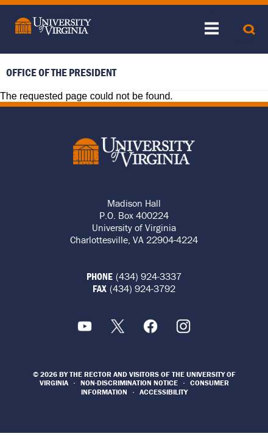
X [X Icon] (117, 326)
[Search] (249, 29)
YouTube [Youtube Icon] (84, 326)
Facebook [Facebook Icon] (150, 326)
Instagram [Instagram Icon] (183, 326)
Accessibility (163, 391)
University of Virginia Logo (134, 152)
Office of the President (61, 72)
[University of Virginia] (50, 26)
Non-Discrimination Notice (129, 382)
